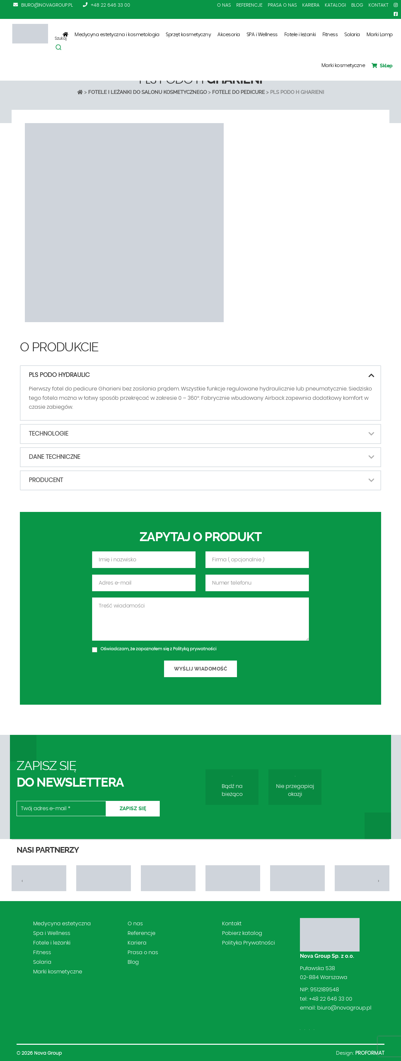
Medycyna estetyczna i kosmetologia (117, 34)
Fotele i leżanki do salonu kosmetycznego (147, 92)
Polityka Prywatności (248, 943)
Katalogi (335, 5)
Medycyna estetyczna (62, 923)
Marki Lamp (380, 34)
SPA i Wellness (262, 34)
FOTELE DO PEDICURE (238, 92)
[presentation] (22, 881)
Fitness (330, 34)
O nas (224, 5)
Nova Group (48, 1053)
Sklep (382, 66)
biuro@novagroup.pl (47, 5)
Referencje (249, 5)
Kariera (310, 5)
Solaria (352, 34)
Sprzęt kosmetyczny (188, 34)
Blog (357, 5)
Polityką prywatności (194, 671)
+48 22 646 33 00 (110, 5)
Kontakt (378, 5)
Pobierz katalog (242, 933)
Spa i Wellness (51, 933)
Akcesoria (228, 34)
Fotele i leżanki (300, 34)
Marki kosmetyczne (343, 65)
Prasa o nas (282, 5)
